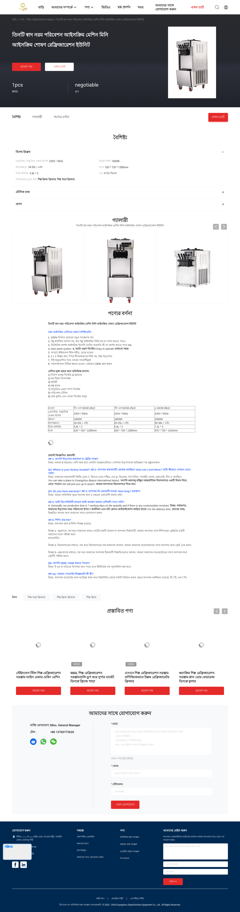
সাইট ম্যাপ (100, 898)
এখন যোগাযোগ (125, 804)
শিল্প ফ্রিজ (91, 597)
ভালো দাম (26, 66)
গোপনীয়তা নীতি (137, 898)
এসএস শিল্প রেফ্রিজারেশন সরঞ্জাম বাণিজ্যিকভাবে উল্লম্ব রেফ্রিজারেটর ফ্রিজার (147, 677)
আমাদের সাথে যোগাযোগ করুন (90, 857)
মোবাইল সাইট (117, 898)
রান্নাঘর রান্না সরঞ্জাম (128, 844)
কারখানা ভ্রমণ (83, 843)
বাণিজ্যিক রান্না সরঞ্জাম (129, 837)
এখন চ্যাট (59, 66)
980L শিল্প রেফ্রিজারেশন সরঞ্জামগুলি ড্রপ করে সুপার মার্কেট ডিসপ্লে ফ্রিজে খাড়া (92, 677)
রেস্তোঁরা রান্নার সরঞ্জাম (129, 851)
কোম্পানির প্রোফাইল (85, 836)
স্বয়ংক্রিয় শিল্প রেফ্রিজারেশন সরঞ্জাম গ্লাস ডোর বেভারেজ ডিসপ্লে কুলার (196, 677)
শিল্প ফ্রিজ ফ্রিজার (66, 597)
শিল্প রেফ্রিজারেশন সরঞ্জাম (40, 19)
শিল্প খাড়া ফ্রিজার (36, 597)
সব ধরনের (124, 858)
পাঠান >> (173, 881)
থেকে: (115, 765)
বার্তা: (115, 723)
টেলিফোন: (117, 784)
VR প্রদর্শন (123, 7)
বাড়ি (14, 19)
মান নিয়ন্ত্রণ (81, 850)
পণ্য (22, 19)
